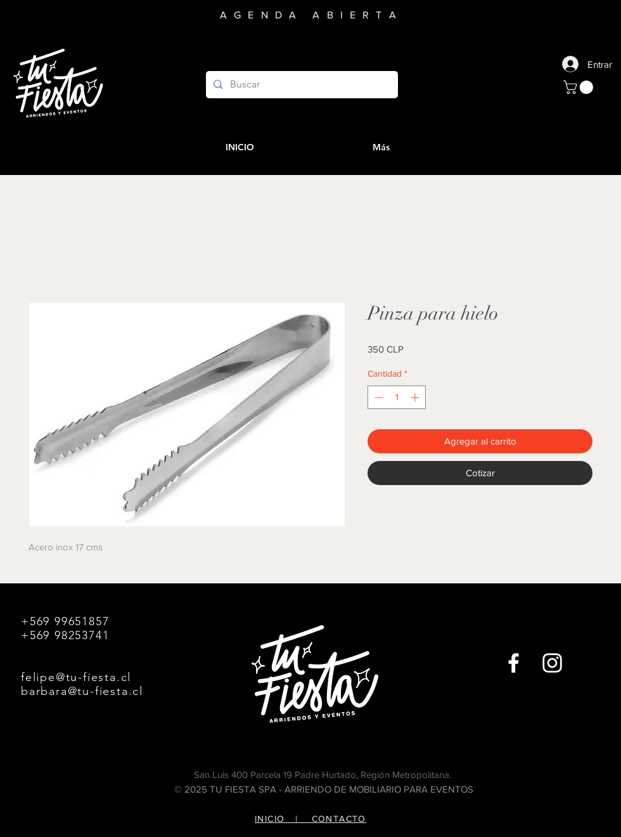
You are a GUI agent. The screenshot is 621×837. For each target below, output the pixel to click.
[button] (579, 87)
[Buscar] (300, 84)
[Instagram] (552, 663)
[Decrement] (377, 397)
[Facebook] (514, 663)
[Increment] (416, 397)
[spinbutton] (396, 397)
